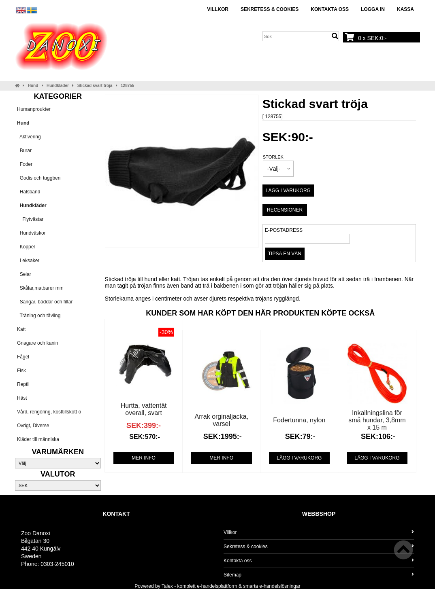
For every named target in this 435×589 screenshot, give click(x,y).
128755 (127, 85)
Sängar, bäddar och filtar (44, 302)
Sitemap (319, 575)
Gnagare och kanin (37, 343)
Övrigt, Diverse (33, 425)
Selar (24, 274)
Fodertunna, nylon (299, 420)
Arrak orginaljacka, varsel (221, 420)
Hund (33, 85)
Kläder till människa (38, 439)
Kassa (405, 9)
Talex (167, 586)
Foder (24, 164)
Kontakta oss (330, 9)
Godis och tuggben (38, 178)
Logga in (373, 9)
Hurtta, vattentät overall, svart (144, 409)
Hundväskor (31, 233)
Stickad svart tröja (95, 85)
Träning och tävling (38, 315)
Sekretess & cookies (270, 9)
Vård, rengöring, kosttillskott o (49, 412)
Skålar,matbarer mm (40, 288)
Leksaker (28, 260)
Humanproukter (34, 109)
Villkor (217, 9)
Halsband (28, 192)
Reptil (23, 384)
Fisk (21, 370)
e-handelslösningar (279, 586)
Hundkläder (58, 85)
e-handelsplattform (217, 586)
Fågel (23, 357)
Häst (22, 398)
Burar (24, 150)
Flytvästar (30, 219)
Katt (21, 329)
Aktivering (29, 137)
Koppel (26, 247)
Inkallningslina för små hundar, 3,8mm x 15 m (376, 420)
